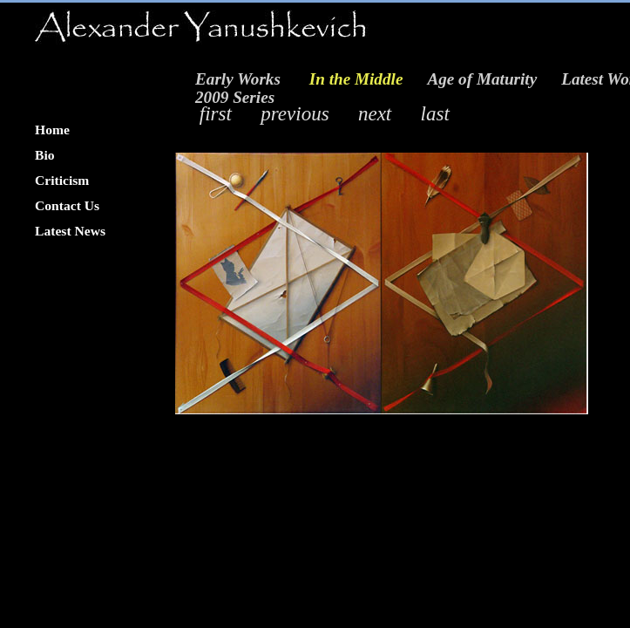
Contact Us (67, 205)
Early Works (238, 79)
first (216, 113)
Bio (45, 154)
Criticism (62, 180)
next (374, 113)
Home (52, 129)
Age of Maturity (482, 79)
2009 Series (234, 97)
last (435, 113)
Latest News (70, 230)
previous (295, 113)
